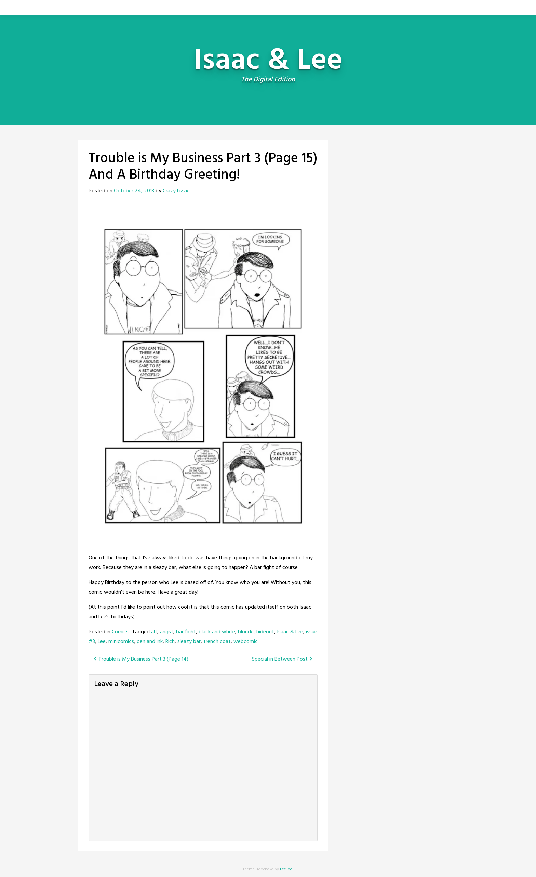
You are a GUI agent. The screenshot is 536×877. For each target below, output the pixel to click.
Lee (102, 641)
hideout (265, 632)
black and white (217, 632)
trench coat (217, 641)
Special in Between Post (282, 659)
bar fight (186, 632)
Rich (170, 641)
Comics (120, 632)
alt (154, 632)
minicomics (121, 641)
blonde (246, 632)
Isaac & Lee (290, 632)
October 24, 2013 (134, 190)
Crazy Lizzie (176, 190)
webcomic (245, 641)
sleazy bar (189, 641)
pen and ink (150, 641)
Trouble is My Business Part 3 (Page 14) (141, 659)
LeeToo (286, 869)
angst (166, 632)
